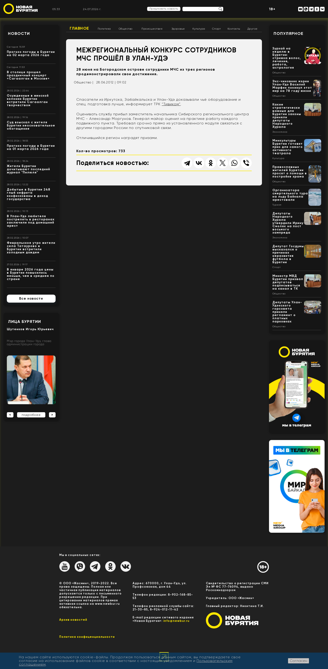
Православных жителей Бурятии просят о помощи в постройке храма (289, 171)
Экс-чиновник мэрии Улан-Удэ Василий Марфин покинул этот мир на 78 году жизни (292, 86)
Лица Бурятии (24, 321)
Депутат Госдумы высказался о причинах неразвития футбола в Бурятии (288, 254)
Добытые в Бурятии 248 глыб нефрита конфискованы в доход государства (28, 194)
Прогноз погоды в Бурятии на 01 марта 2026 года (31, 147)
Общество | (83, 82)
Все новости (31, 298)
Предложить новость (163, 8)
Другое (252, 28)
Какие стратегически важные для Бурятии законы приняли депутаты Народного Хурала (286, 116)
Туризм (277, 205)
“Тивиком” (171, 104)
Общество (126, 28)
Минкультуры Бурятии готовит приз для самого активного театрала (287, 147)
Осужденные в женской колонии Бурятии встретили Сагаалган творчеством (28, 100)
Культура (198, 28)
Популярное (288, 33)
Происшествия (151, 28)
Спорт (216, 28)
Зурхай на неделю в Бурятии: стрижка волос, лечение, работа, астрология (286, 57)
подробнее (31, 415)
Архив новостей (73, 619)
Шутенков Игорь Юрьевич (30, 329)
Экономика (279, 132)
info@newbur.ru (176, 621)
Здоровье (178, 28)
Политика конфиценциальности (87, 636)
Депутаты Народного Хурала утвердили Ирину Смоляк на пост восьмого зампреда (287, 222)
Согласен (298, 661)
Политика (104, 28)
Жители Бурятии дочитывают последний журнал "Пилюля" (28, 169)
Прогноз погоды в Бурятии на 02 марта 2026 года (31, 53)
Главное (79, 28)
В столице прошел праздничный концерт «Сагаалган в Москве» (28, 75)
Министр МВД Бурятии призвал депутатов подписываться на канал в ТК (287, 282)
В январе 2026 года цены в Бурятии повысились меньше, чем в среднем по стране (30, 274)
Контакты (234, 28)
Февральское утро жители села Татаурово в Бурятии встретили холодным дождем (31, 247)
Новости (19, 33)
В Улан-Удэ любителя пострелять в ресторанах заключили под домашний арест (30, 221)
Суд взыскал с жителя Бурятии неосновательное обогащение (31, 125)
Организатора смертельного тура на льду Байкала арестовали (290, 195)
